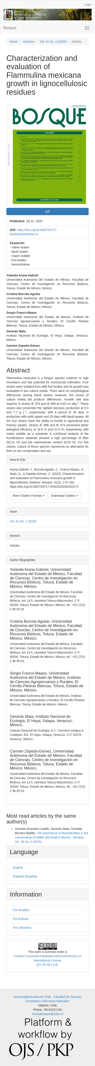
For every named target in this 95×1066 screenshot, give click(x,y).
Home (14, 41)
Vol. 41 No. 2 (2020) (53, 41)
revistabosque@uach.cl (47, 1014)
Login (88, 4)
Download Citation (64, 495)
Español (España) (25, 876)
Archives (28, 41)
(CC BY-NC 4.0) (47, 964)
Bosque (9, 28)
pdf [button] (47, 211)
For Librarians (22, 927)
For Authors (20, 919)
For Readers (21, 910)
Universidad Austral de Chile (32, 997)
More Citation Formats (29, 495)
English (18, 867)
